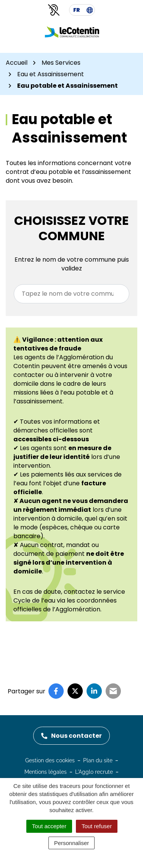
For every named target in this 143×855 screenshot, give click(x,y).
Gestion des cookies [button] (50, 760)
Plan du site (97, 760)
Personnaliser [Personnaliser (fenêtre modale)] (71, 843)
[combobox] (71, 293)
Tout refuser (97, 826)
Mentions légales (45, 772)
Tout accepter (49, 826)
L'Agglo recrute (94, 772)
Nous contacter (71, 735)
